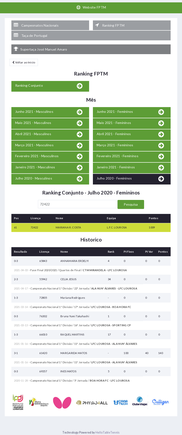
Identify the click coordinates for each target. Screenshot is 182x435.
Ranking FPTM (109, 25)
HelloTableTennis (108, 432)
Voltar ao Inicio (23, 62)
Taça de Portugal (30, 35)
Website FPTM (91, 7)
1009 (152, 227)
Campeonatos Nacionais (36, 25)
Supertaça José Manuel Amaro (40, 49)
